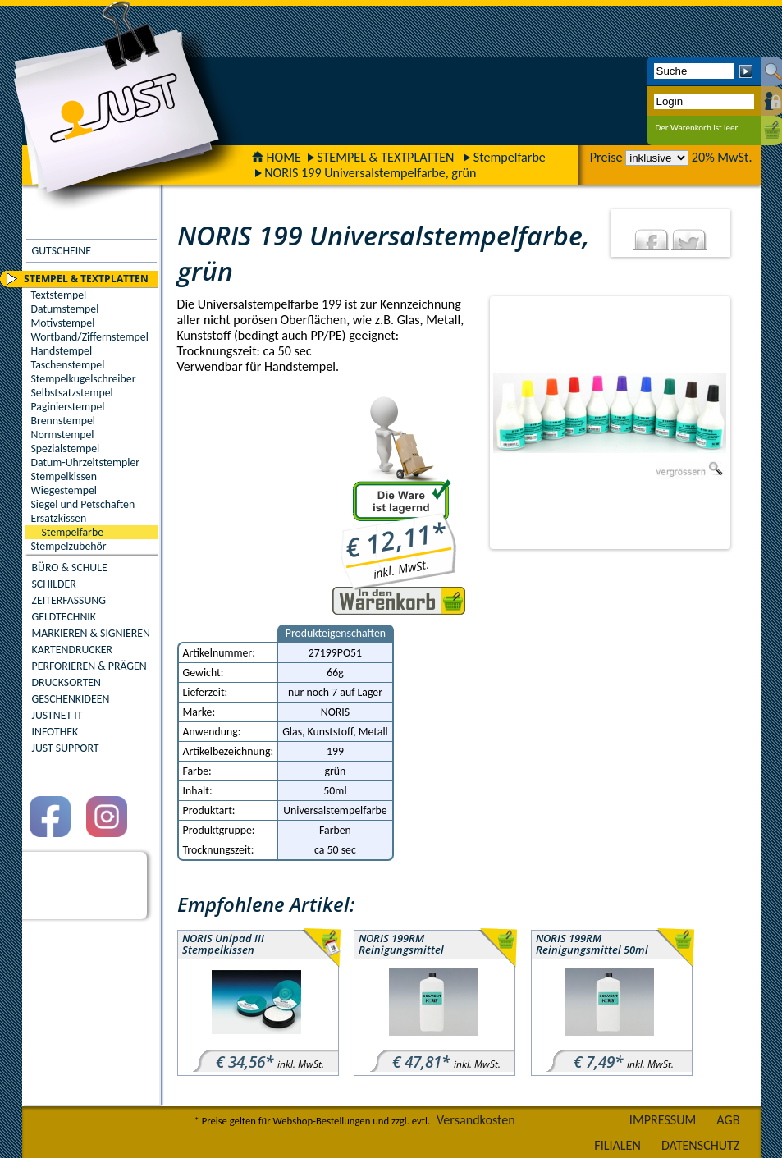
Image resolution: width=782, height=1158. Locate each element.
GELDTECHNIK (64, 617)
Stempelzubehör (69, 546)
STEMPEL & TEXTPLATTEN (385, 157)
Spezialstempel (65, 448)
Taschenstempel (68, 365)
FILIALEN (617, 1145)
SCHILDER (54, 584)
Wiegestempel (64, 490)
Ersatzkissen (59, 518)
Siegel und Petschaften (83, 504)
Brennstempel (63, 421)
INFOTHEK (55, 732)
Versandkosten (476, 1120)
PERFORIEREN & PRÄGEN (89, 666)
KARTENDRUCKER (72, 650)
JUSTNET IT (57, 715)
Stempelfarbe (509, 157)
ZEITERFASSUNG (69, 600)
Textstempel (59, 295)
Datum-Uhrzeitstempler (85, 462)
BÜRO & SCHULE (69, 567)
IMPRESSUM (663, 1120)
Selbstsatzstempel (72, 393)
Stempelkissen (64, 476)
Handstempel (62, 351)
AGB (727, 1120)
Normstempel (62, 435)
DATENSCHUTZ (700, 1145)
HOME (276, 157)
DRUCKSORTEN (67, 682)
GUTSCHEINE (61, 251)
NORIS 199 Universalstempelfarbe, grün (370, 173)
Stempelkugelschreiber (83, 379)
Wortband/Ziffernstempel (90, 337)
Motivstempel (63, 323)
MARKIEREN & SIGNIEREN (91, 633)
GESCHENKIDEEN (71, 699)
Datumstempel (65, 309)
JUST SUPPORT (65, 748)
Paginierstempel (68, 407)
